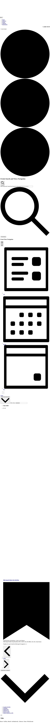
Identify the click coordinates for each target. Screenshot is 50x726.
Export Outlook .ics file (8, 713)
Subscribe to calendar (5, 670)
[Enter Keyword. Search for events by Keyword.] (27, 186)
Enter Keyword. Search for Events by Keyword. (11, 186)
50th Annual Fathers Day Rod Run (11, 580)
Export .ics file (6, 711)
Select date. (12, 402)
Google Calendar (6, 707)
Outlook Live (6, 710)
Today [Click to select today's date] (4, 658)
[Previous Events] (3, 392)
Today (2, 395)
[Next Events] (3, 393)
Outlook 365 (5, 709)
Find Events (3, 236)
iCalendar (5, 708)
